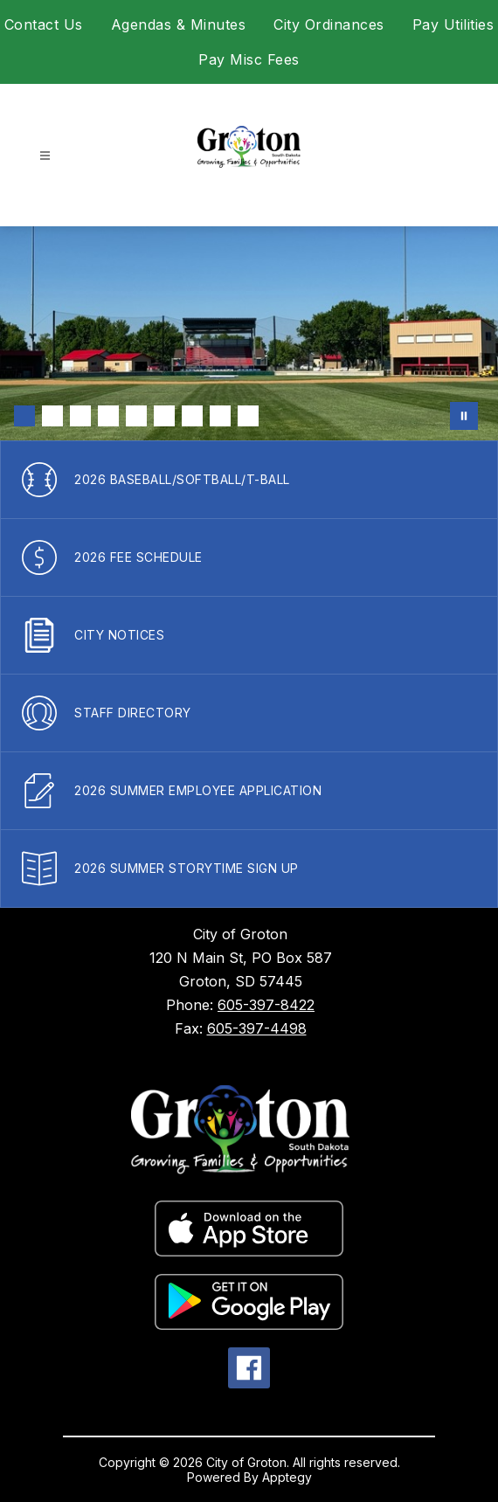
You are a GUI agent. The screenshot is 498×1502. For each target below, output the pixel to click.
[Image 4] (108, 415)
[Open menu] (45, 156)
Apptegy (287, 1477)
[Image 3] (80, 415)
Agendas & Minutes (178, 24)
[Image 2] (52, 415)
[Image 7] (192, 415)
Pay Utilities (453, 24)
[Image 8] (220, 415)
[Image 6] (164, 415)
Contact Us (43, 24)
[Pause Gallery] (464, 416)
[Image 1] (24, 415)
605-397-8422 (266, 1005)
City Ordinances (328, 24)
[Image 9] (248, 415)
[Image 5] (136, 415)
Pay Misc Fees (249, 59)
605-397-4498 (257, 1028)
